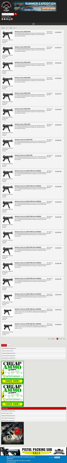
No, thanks (57, 457)
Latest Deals (4, 345)
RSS (3, 19)
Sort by (3, 27)
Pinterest (12, 19)
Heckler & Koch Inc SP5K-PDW (23, 139)
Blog (8, 345)
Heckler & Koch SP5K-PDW (22, 31)
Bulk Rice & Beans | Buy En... (8, 350)
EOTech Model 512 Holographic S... (9, 355)
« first (49, 338)
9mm (48, 33)
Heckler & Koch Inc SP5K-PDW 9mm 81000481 (28, 171)
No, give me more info (11, 462)
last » (64, 338)
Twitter (7, 19)
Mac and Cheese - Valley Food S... (8, 358)
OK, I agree (51, 457)
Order (11, 27)
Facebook (5, 19)
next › (61, 338)
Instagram (9, 19)
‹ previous (52, 338)
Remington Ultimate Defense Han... (9, 353)
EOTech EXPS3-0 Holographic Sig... (9, 348)
